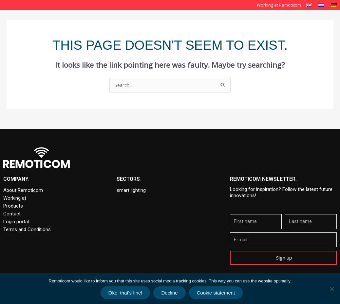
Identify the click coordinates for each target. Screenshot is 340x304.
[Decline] (332, 288)
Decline (169, 293)
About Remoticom (183, 22)
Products (310, 22)
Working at (14, 198)
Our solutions (273, 22)
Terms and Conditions (27, 229)
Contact (315, 37)
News (289, 37)
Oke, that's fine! (125, 293)
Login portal (16, 222)
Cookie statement (216, 293)
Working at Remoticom (279, 5)
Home (146, 22)
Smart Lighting (230, 22)
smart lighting (131, 190)
